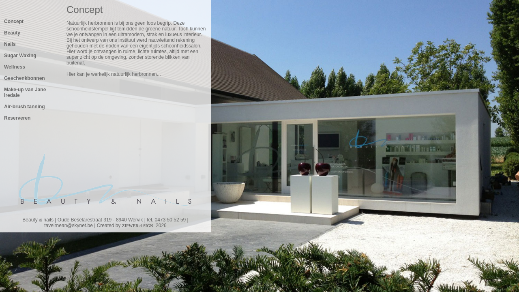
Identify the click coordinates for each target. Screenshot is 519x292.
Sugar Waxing (20, 55)
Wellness (14, 67)
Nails (10, 44)
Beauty (12, 33)
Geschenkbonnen (24, 78)
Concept (14, 21)
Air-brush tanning (24, 107)
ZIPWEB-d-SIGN (137, 225)
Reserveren (17, 118)
